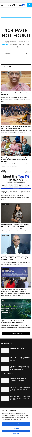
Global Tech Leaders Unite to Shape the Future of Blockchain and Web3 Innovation (16, 192)
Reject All (16, 433)
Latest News (6, 67)
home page (5, 44)
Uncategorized (5, 72)
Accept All (16, 424)
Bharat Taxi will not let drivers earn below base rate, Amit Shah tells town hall (16, 127)
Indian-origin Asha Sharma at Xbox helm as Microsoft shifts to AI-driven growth (15, 225)
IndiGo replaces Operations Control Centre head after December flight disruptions (14, 290)
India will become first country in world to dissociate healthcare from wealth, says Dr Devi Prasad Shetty (14, 257)
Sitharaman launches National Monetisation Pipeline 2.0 (18, 349)
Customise (16, 428)
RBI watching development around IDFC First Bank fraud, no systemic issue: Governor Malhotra (15, 159)
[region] (16, 422)
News (3, 170)
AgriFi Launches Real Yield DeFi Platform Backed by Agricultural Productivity (13, 321)
